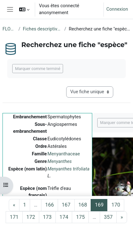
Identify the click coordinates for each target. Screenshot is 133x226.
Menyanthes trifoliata (68, 169)
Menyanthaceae (63, 154)
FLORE (9, 29)
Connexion (117, 9)
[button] (24, 9)
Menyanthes (59, 161)
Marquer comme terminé (37, 68)
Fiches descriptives (42, 29)
